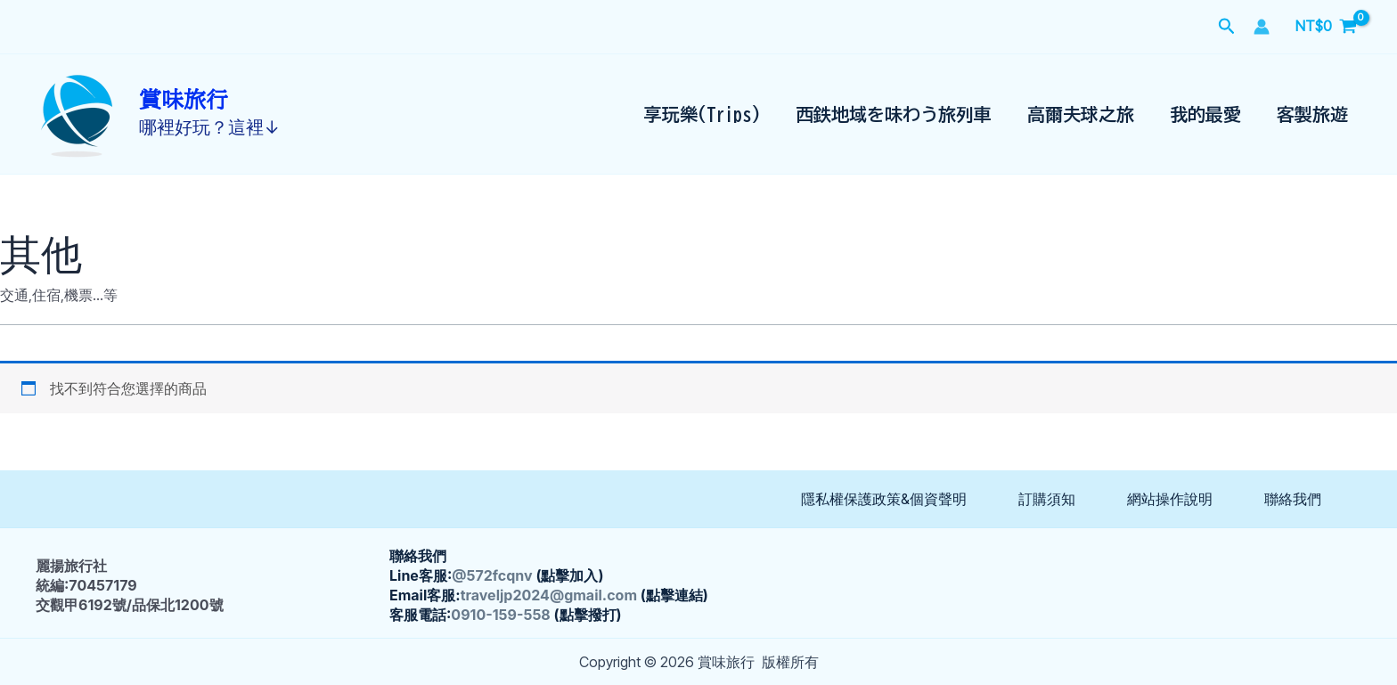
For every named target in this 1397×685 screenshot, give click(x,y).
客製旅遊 (1312, 114)
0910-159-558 (500, 615)
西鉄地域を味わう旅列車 (894, 114)
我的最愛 (1205, 114)
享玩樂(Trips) (702, 114)
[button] (1227, 26)
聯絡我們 (1292, 499)
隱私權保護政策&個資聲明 (884, 499)
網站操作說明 (1170, 499)
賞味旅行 (183, 100)
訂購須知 (1046, 499)
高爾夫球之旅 (1080, 114)
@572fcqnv (492, 575)
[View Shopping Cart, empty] (1325, 27)
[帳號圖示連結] (1262, 27)
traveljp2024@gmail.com (549, 595)
